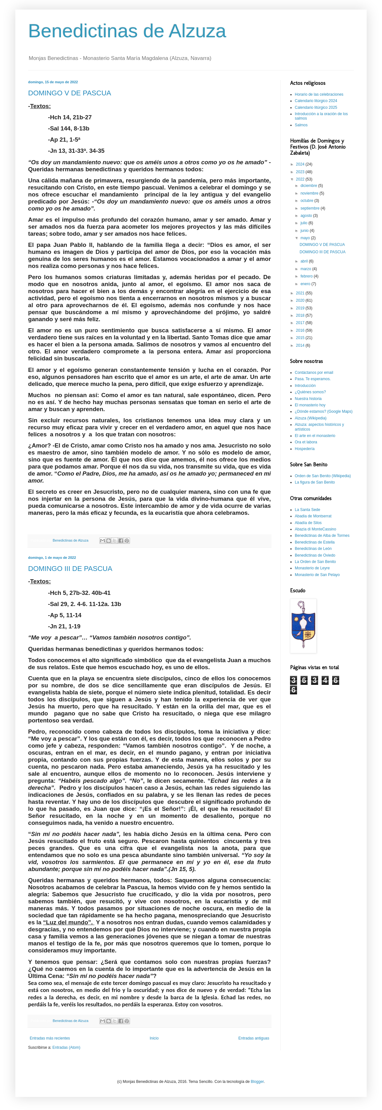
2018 (301, 315)
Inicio (154, 1038)
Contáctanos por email (314, 372)
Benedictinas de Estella (315, 542)
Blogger (257, 1081)
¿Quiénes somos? (310, 392)
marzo (306, 269)
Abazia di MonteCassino (315, 529)
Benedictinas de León (313, 548)
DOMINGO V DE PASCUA (69, 93)
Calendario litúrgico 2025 (316, 107)
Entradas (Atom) (66, 1047)
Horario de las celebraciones (319, 94)
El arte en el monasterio (315, 435)
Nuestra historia (308, 398)
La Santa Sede (307, 509)
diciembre (309, 185)
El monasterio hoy (310, 405)
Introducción (305, 385)
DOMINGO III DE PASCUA (70, 569)
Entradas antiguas (253, 1038)
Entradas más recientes (50, 1038)
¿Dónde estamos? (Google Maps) (324, 411)
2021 (301, 293)
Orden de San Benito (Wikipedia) (323, 476)
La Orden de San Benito (315, 561)
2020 (301, 300)
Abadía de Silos (308, 523)
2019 (301, 308)
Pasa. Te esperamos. (313, 379)
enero (306, 284)
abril (305, 261)
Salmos (301, 125)
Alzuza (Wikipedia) (310, 418)
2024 (301, 164)
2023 (301, 172)
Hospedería (305, 449)
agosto (307, 215)
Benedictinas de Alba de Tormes (322, 535)
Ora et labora (306, 442)
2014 (301, 345)
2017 (301, 323)
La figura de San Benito (315, 482)
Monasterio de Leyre (312, 568)
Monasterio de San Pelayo (317, 575)
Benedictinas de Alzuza (127, 30)
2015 (301, 338)
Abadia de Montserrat (313, 516)
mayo (306, 238)
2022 (301, 179)
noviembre (310, 193)
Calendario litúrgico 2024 (316, 101)
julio (305, 223)
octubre (307, 200)
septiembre (311, 208)
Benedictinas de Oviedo (315, 555)
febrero (307, 276)
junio (305, 230)
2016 (301, 330)
